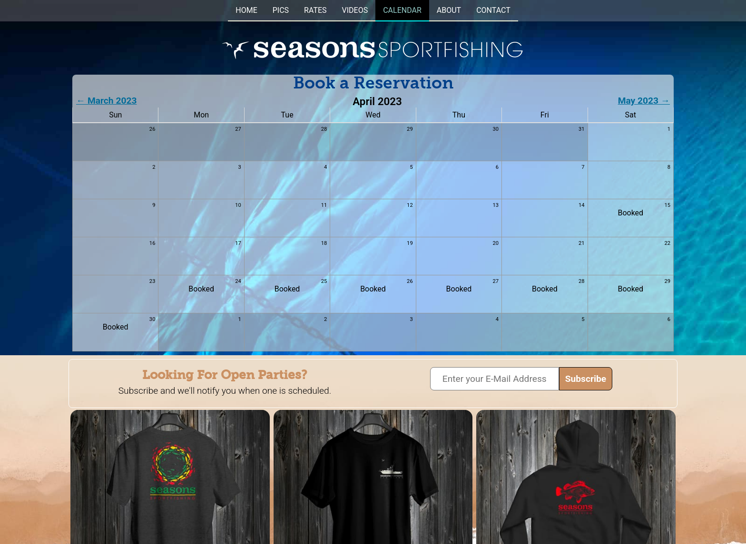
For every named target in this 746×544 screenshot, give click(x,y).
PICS (281, 10)
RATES (315, 10)
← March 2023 (106, 100)
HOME (246, 10)
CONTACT (493, 10)
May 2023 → (644, 100)
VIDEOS (355, 10)
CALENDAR (402, 10)
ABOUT (449, 10)
